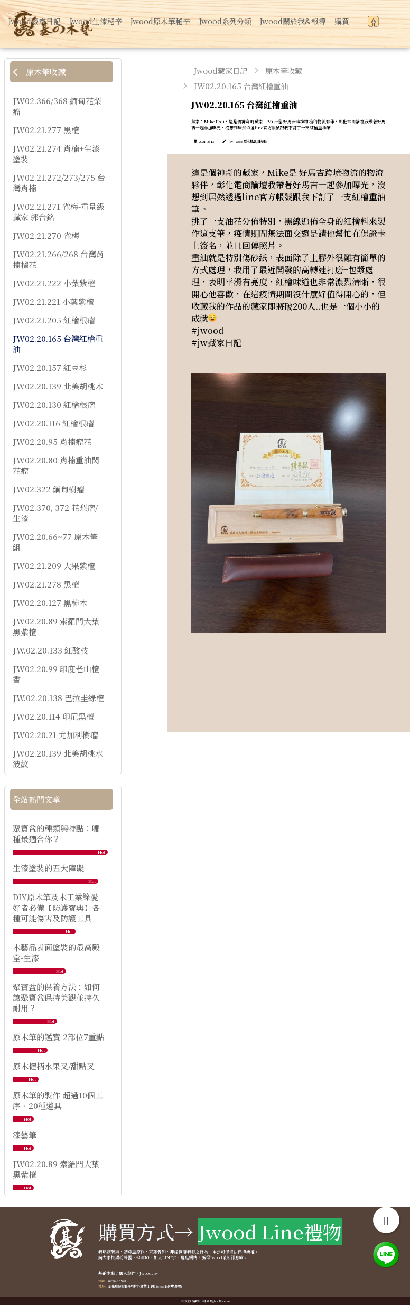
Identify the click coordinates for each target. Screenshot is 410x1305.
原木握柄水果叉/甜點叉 (54, 1065)
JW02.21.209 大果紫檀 (54, 566)
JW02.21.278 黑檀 (46, 584)
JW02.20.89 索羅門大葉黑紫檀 (56, 626)
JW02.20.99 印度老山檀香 (56, 674)
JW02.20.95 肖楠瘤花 (52, 441)
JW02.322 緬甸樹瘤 (49, 489)
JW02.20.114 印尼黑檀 (53, 716)
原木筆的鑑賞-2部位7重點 (58, 1036)
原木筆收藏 (39, 71)
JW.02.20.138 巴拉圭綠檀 (58, 698)
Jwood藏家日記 (220, 70)
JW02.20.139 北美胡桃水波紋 (58, 758)
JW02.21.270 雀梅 (46, 235)
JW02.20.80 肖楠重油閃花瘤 (56, 465)
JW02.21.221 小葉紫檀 (53, 301)
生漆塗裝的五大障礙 (48, 867)
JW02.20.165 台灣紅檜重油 (58, 344)
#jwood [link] (207, 330)
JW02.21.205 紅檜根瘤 (54, 320)
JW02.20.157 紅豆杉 (50, 367)
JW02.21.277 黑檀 (46, 130)
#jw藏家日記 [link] (216, 343)
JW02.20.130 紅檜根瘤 (54, 404)
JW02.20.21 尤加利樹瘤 (55, 735)
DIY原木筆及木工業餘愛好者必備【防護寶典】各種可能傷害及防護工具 (56, 907)
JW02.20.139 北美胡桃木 (58, 386)
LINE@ (169, 1257)
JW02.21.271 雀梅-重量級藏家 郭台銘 (59, 211)
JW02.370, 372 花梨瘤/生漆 (55, 513)
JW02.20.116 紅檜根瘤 (53, 423)
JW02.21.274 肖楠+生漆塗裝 (56, 153)
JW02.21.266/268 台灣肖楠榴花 (58, 259)
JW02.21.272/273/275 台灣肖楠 (59, 182)
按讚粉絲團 (121, 1257)
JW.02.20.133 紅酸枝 (50, 650)
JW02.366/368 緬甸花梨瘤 (57, 106)
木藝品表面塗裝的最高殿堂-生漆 (56, 952)
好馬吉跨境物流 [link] (328, 172)
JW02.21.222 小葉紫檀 (54, 283)
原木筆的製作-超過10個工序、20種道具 (58, 1100)
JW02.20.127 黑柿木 (50, 603)
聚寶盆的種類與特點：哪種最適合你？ (56, 833)
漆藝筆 (24, 1134)
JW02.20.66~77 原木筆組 (55, 542)
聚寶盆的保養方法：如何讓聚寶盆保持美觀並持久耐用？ (56, 997)
